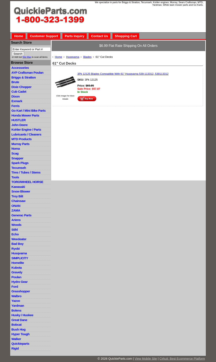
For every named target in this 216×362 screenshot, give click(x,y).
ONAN (15, 205)
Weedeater (18, 239)
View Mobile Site (146, 358)
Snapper (17, 158)
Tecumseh (18, 167)
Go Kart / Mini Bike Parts (28, 110)
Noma (15, 148)
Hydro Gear (19, 281)
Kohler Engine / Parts (26, 129)
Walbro (16, 296)
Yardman (17, 305)
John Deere (19, 125)
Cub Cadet (18, 91)
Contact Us (99, 36)
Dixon (15, 96)
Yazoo (15, 300)
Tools (15, 177)
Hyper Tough (20, 334)
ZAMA (15, 210)
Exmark (16, 101)
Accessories (20, 67)
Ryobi (15, 248)
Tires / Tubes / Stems (25, 172)
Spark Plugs (19, 163)
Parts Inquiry (74, 36)
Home (18, 36)
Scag (15, 153)
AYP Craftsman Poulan (27, 72)
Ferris (15, 106)
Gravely (16, 272)
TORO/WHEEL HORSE (27, 182)
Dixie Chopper (21, 87)
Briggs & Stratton (23, 77)
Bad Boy (17, 243)
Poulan (16, 277)
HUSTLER (18, 120)
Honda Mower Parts (25, 115)
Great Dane (19, 320)
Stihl (14, 229)
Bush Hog (18, 329)
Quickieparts (20, 343)
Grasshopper (20, 291)
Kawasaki (18, 186)
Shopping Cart (126, 36)
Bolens (16, 310)
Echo (15, 234)
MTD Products (21, 139)
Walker (16, 339)
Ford (14, 286)
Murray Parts (20, 144)
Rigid (15, 348)
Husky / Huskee (22, 315)
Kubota (16, 267)
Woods (16, 224)
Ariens (16, 220)
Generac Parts (21, 215)
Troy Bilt (17, 196)
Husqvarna (19, 253)
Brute (15, 82)
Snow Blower (20, 191)
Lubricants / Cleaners (26, 134)
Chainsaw (18, 201)
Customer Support (44, 36)
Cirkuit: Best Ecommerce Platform (182, 358)
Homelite (17, 262)
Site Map (27, 57)
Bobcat (16, 324)
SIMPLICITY (19, 258)
